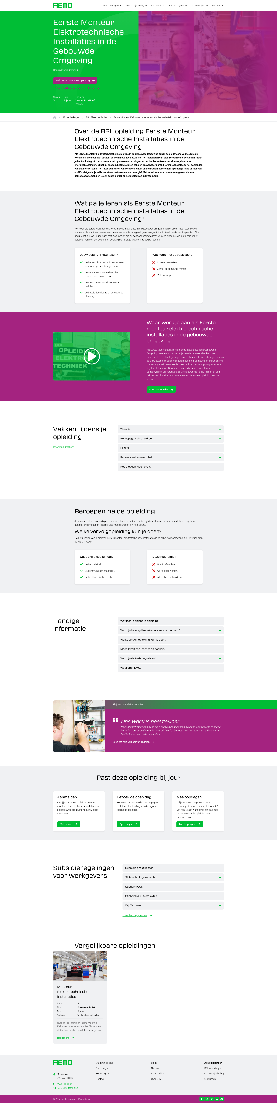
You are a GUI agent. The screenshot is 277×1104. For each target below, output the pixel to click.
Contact (100, 1079)
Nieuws (155, 1068)
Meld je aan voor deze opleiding (73, 80)
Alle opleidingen (213, 1063)
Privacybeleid (84, 1100)
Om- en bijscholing (214, 1074)
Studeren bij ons (104, 1063)
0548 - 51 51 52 (64, 1085)
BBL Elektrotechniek (96, 117)
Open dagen (126, 824)
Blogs (154, 1063)
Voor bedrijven (158, 1074)
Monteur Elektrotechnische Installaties (73, 992)
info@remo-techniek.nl (67, 1088)
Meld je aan (66, 824)
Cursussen (210, 1079)
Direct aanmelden (158, 389)
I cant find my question (135, 915)
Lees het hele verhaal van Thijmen (131, 741)
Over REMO (157, 1079)
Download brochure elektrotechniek (75, 88)
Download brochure (63, 446)
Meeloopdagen (187, 824)
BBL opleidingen (71, 117)
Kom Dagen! (102, 1074)
